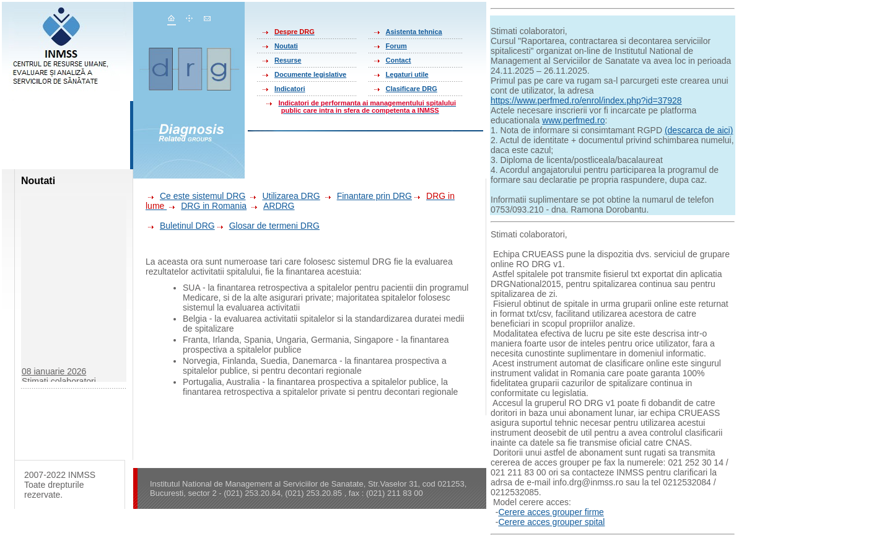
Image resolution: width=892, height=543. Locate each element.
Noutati (286, 46)
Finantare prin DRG (367, 196)
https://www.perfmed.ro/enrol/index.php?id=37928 (586, 100)
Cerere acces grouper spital (551, 522)
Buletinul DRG (180, 226)
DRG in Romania (214, 206)
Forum (396, 46)
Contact (398, 60)
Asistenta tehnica (414, 31)
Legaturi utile (407, 74)
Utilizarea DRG (284, 196)
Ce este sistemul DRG (195, 196)
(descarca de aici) (699, 130)
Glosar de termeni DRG (267, 226)
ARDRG (279, 206)
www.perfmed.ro (573, 120)
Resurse (287, 60)
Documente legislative (310, 74)
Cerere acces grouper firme (550, 512)
